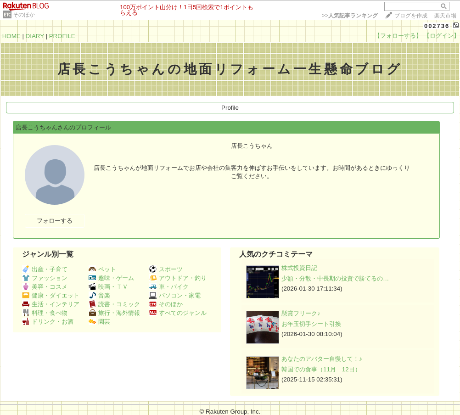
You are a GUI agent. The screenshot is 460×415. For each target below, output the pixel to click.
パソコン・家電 (175, 295)
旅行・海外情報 (114, 312)
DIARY (35, 36)
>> (350, 15)
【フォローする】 (398, 35)
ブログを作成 (410, 15)
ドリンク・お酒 (47, 321)
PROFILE (62, 36)
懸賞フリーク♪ (300, 313)
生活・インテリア (50, 304)
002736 (436, 25)
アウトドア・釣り (178, 278)
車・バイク (169, 286)
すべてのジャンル (178, 312)
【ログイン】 (442, 35)
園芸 (99, 321)
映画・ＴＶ (108, 286)
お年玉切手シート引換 (311, 323)
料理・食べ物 (44, 312)
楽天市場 (445, 15)
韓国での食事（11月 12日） (321, 369)
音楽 (99, 295)
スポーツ (166, 269)
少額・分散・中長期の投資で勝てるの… (335, 278)
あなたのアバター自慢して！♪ (321, 358)
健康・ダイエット (50, 295)
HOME (11, 36)
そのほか (24, 14)
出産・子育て (44, 269)
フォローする (55, 220)
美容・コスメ (44, 286)
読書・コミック (114, 304)
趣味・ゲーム (111, 278)
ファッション (44, 278)
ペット (102, 269)
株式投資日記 (299, 267)
